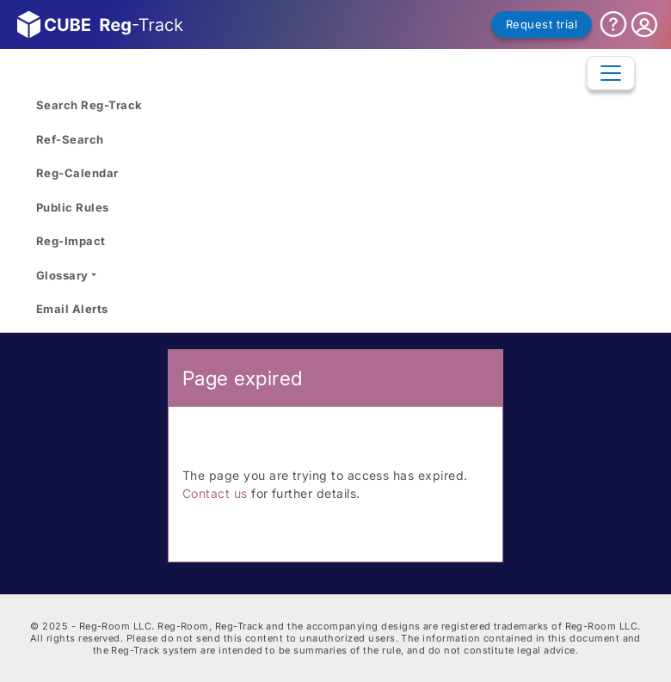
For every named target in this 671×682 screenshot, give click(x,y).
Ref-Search (70, 139)
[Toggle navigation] (611, 73)
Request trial (541, 24)
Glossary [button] (62, 275)
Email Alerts (72, 309)
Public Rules (72, 207)
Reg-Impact (71, 241)
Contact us (215, 493)
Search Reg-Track (89, 105)
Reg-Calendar (77, 173)
